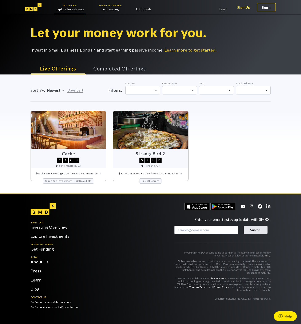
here (267, 255)
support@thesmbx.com (58, 302)
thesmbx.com (218, 278)
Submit (255, 230)
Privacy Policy (221, 287)
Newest (53, 90)
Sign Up (243, 7)
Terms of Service (199, 287)
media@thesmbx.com (66, 307)
